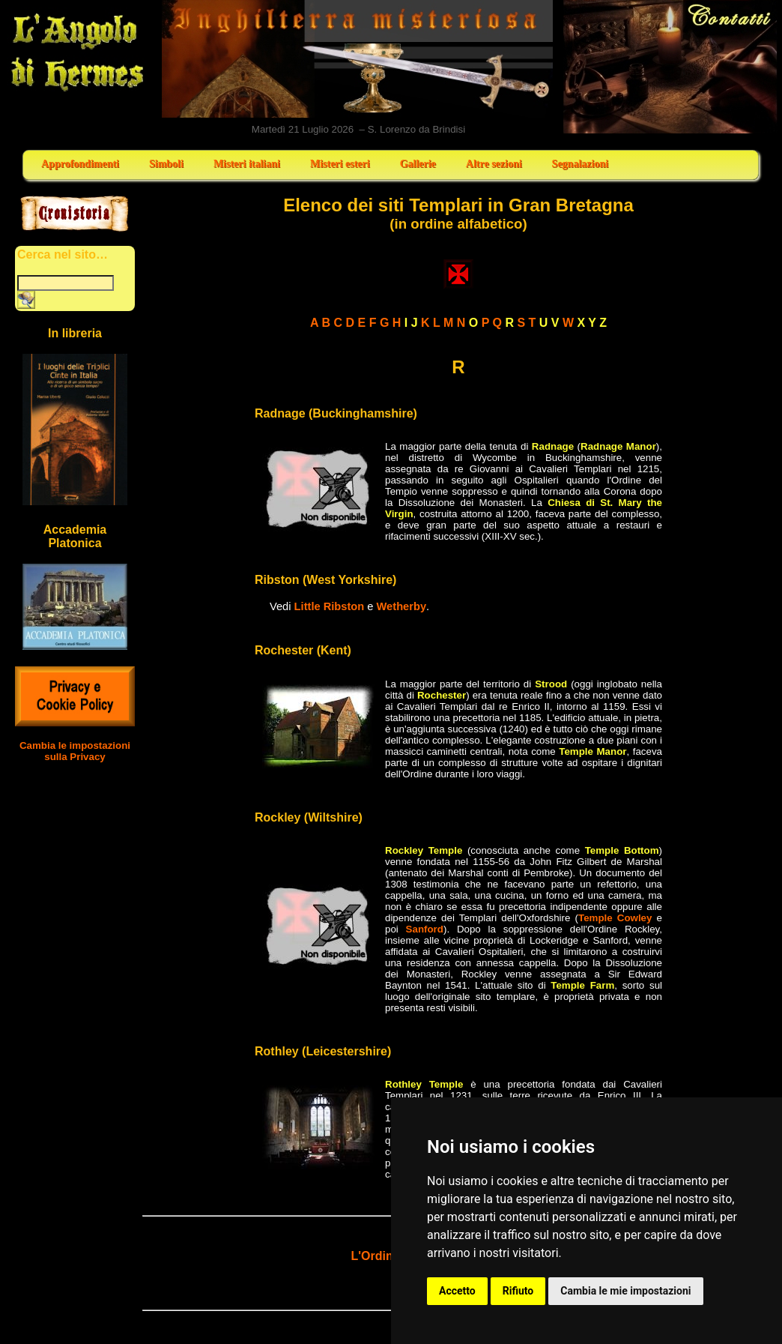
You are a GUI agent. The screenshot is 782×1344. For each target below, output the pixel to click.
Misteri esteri (340, 163)
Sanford (424, 929)
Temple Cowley (615, 917)
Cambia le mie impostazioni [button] (625, 1291)
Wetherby (402, 606)
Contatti (670, 66)
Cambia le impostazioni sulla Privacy (74, 751)
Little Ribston (329, 606)
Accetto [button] (457, 1291)
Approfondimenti (80, 163)
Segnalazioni (580, 163)
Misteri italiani (246, 163)
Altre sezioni (494, 163)
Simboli (166, 163)
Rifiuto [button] (518, 1291)
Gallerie (418, 163)
